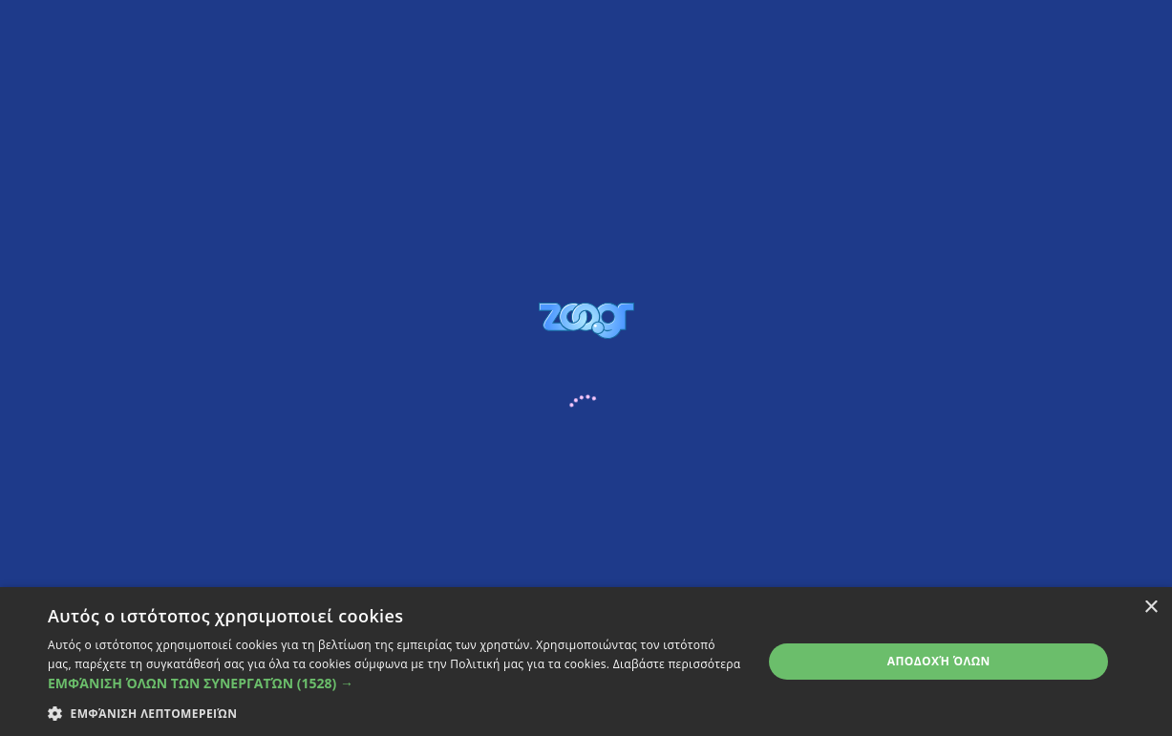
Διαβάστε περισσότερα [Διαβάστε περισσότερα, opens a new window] (677, 664)
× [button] (1150, 607)
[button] (394, 683)
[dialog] (586, 661)
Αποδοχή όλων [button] (939, 661)
